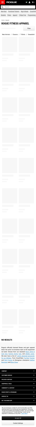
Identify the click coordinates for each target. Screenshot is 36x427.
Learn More (24, 413)
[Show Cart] (33, 2)
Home (2, 20)
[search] (18, 7)
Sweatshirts (31, 34)
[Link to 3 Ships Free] (22, 15)
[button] (2, 7)
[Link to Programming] (31, 15)
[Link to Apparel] (15, 15)
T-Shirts (23, 34)
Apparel (7, 20)
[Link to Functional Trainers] (14, 11)
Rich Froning (8, 360)
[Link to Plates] (9, 15)
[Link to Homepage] (12, 2)
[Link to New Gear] (4, 11)
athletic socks (29, 354)
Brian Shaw (14, 362)
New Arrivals (6, 34)
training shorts (13, 354)
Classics (15, 34)
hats (20, 354)
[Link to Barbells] (3, 15)
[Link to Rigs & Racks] (24, 11)
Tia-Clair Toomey (29, 358)
